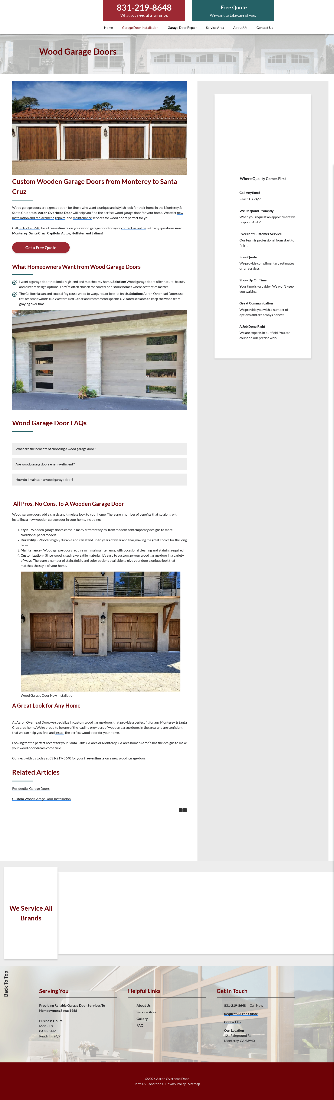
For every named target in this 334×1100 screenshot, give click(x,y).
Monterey (19, 233)
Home (108, 27)
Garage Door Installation (140, 27)
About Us (240, 27)
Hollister (78, 233)
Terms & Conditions (148, 1084)
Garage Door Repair (182, 27)
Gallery (142, 1019)
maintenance (82, 218)
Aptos (65, 233)
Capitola (53, 233)
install (59, 732)
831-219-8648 (29, 228)
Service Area (215, 27)
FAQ (140, 1025)
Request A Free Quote (241, 1014)
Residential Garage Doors (31, 788)
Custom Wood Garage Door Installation (41, 799)
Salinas (97, 233)
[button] (185, 810)
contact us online (133, 228)
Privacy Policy (175, 1084)
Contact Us (264, 27)
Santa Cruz (37, 233)
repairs (60, 218)
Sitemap (194, 1084)
